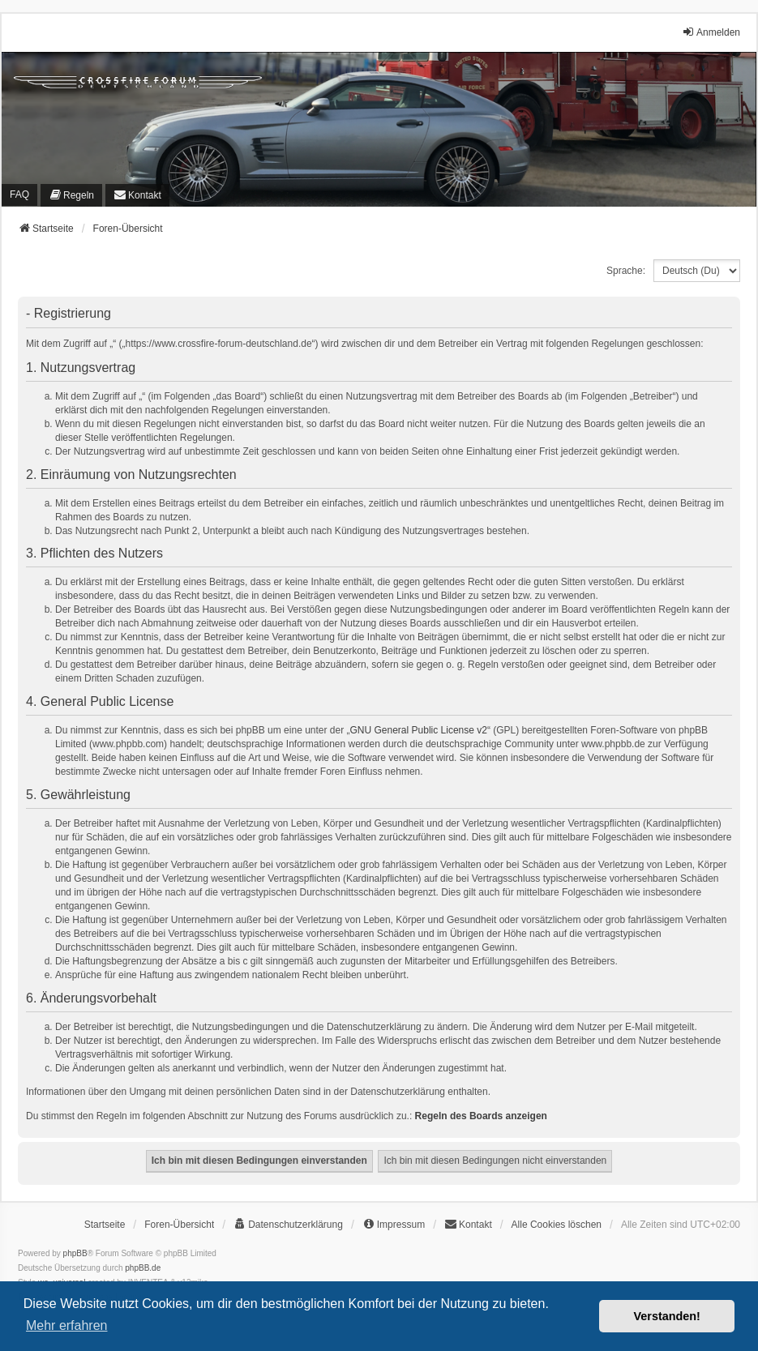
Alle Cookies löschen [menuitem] (557, 1224)
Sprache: (625, 270)
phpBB (75, 1253)
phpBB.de (143, 1267)
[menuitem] (71, 195)
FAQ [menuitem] (19, 194)
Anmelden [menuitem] (711, 32)
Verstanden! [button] (667, 1316)
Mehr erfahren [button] (67, 1325)
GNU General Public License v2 (418, 730)
